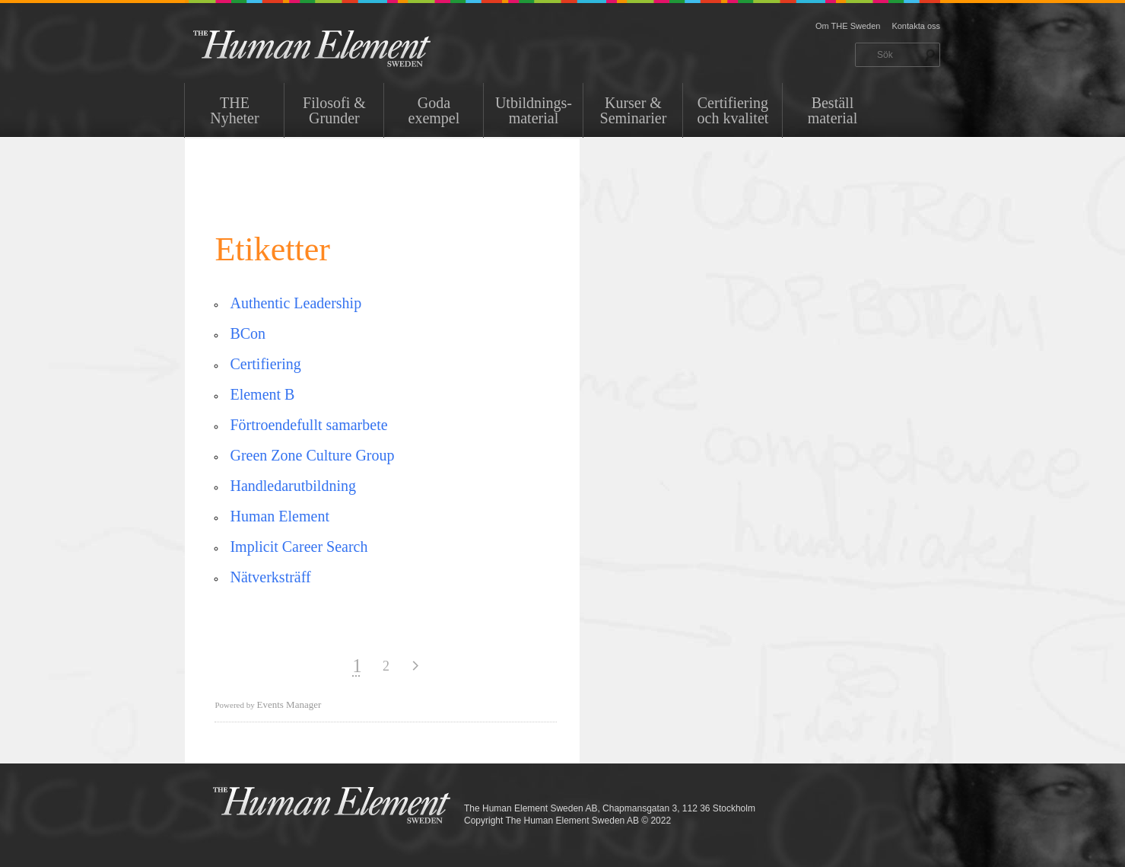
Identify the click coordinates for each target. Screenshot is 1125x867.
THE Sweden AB (335, 47)
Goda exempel (434, 110)
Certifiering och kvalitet (733, 110)
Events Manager (288, 704)
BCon (247, 333)
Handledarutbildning (293, 485)
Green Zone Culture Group (312, 455)
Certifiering (265, 363)
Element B (262, 394)
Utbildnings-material (533, 110)
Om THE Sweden (847, 25)
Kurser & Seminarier (633, 110)
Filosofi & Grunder (334, 110)
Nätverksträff (270, 577)
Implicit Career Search (298, 546)
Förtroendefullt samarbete (308, 424)
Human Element (279, 516)
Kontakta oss (915, 25)
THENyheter (234, 110)
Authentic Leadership (295, 303)
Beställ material (833, 110)
